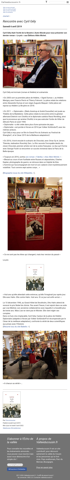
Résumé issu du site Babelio (15, 327)
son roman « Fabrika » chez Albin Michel (42, 157)
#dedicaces (7, 428)
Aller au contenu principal (9, 9)
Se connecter (22, 477)
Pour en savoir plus (44, 467)
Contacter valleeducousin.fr (43, 477)
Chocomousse (10, 420)
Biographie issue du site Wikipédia (17, 173)
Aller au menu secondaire (9, 10)
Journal (6, 16)
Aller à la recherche (8, 12)
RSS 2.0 (30, 477)
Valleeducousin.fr (11, 2)
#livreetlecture (16, 428)
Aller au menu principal (9, 7)
